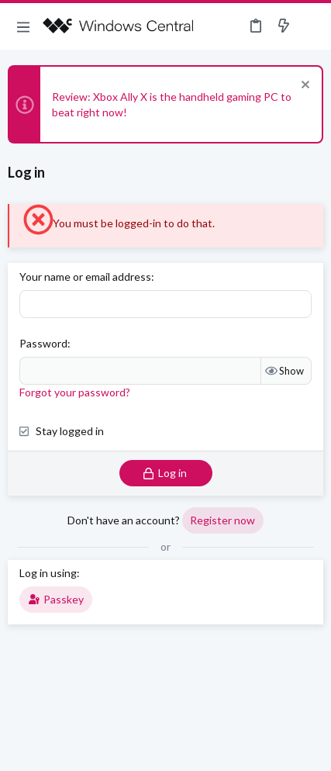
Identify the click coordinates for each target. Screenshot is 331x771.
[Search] (310, 26)
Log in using (48, 572)
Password (43, 343)
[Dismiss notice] (303, 86)
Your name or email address (85, 276)
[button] (23, 26)
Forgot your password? (74, 392)
